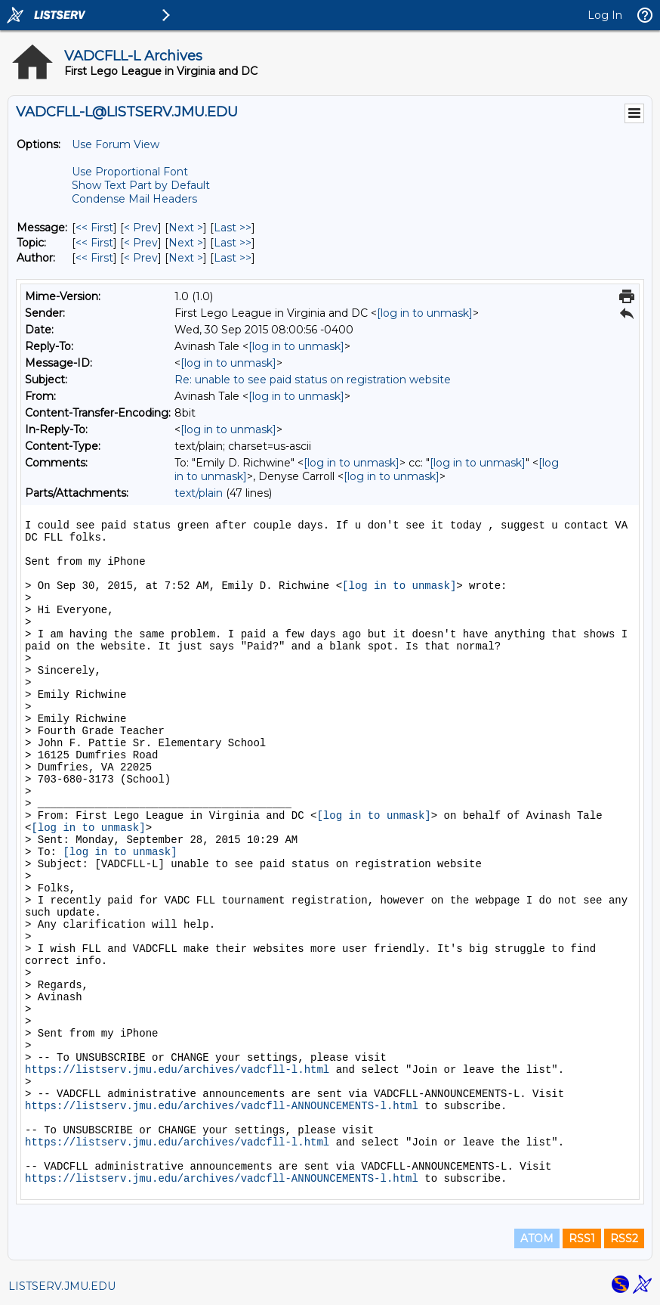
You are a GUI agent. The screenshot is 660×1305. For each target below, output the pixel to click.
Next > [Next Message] (185, 227)
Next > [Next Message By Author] (185, 258)
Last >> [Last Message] (232, 227)
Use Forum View (115, 144)
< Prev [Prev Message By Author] (141, 258)
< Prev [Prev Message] (141, 227)
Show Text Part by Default (141, 185)
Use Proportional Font (130, 171)
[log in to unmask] (425, 313)
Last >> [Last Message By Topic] (232, 243)
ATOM (537, 1238)
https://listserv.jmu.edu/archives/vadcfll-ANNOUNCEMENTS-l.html (221, 1106)
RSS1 (582, 1238)
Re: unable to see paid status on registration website (312, 379)
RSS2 (624, 1238)
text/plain (198, 493)
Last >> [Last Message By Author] (232, 258)
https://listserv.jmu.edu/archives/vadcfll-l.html (177, 1070)
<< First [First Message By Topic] (94, 243)
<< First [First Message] (94, 227)
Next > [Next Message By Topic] (185, 243)
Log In (605, 15)
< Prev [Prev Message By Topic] (141, 243)
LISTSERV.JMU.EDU (62, 1286)
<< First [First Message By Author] (94, 258)
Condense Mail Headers (134, 199)
